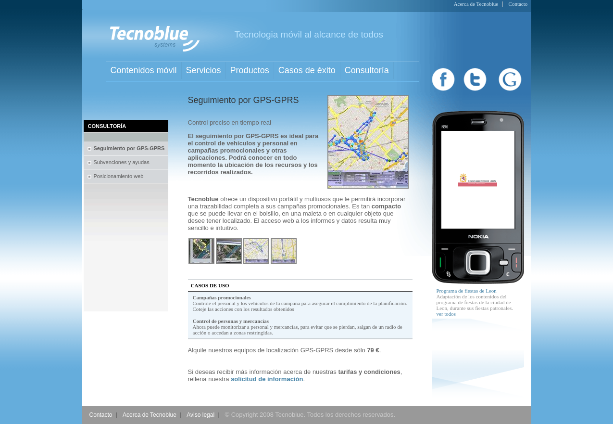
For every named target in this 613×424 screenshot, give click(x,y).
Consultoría (367, 70)
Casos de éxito (307, 70)
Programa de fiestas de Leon (467, 291)
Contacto (518, 4)
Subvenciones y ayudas (122, 162)
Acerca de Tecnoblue (476, 4)
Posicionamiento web (119, 176)
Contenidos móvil (144, 70)
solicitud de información (267, 379)
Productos (249, 70)
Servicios (203, 70)
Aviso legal (200, 414)
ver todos (446, 314)
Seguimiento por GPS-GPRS (129, 148)
